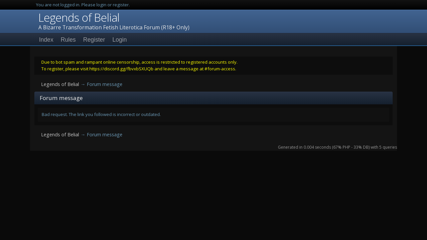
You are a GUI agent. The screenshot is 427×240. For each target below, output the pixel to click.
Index (46, 39)
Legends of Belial (78, 17)
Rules (68, 39)
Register (94, 39)
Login (119, 39)
